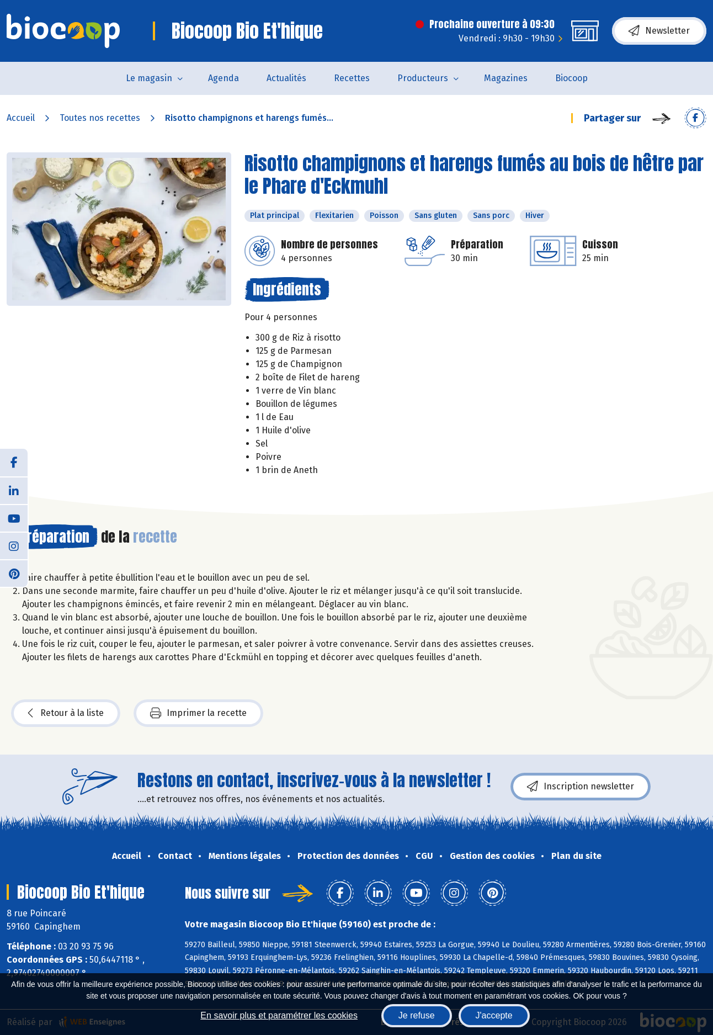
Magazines (506, 78)
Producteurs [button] (422, 78)
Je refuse (416, 1015)
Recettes (352, 78)
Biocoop (571, 78)
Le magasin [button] (149, 78)
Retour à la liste (66, 713)
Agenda (223, 78)
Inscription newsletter (580, 786)
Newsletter (659, 30)
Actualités (286, 78)
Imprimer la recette (198, 713)
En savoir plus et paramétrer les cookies (279, 1015)
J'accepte (494, 1015)
